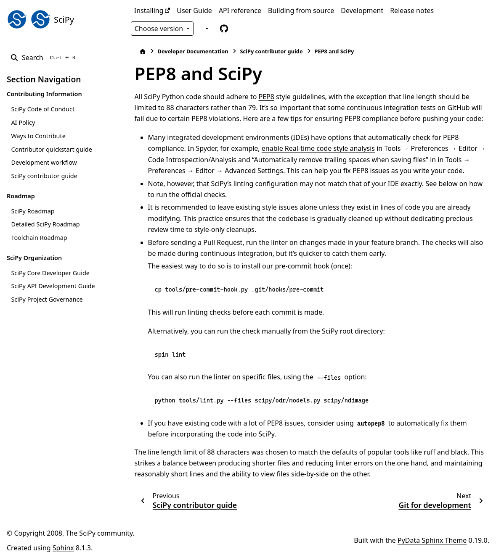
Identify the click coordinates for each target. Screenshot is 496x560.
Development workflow (44, 162)
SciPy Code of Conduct (42, 109)
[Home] (138, 51)
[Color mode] (206, 28)
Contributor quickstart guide (51, 149)
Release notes (412, 10)
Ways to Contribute (38, 136)
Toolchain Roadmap (39, 238)
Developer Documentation (189, 51)
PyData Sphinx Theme (432, 540)
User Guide (194, 10)
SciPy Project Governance (46, 299)
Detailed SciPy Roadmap (45, 224)
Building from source (301, 10)
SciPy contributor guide (44, 176)
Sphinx (63, 547)
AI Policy (23, 122)
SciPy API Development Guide (53, 286)
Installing (149, 10)
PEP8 (263, 96)
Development (362, 10)
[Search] (44, 57)
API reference (240, 10)
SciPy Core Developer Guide (50, 273)
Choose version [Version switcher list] (160, 28)
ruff (426, 452)
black (455, 452)
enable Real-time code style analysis (314, 148)
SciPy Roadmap (32, 211)
